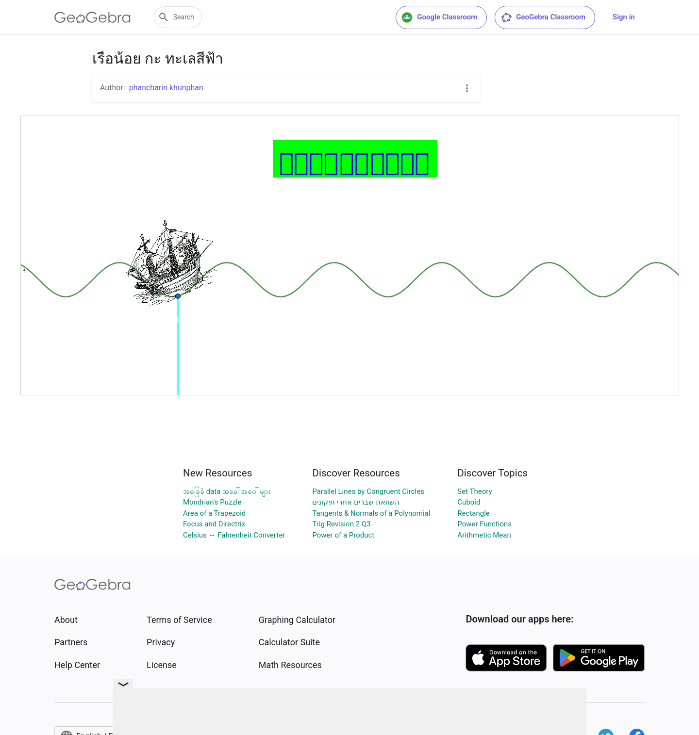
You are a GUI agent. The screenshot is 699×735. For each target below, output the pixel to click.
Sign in (624, 17)
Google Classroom (439, 17)
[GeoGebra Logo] (92, 17)
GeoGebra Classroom (542, 17)
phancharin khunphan (166, 87)
